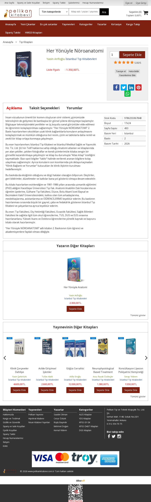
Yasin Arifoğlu (75, 295)
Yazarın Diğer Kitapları (76, 246)
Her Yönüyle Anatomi (75, 287)
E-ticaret (71, 480)
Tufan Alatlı (47, 376)
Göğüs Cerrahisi (75, 368)
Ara (104, 12)
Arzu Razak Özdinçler (103, 376)
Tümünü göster (138, 315)
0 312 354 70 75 (114, 423)
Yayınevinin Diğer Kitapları (75, 327)
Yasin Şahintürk (19, 376)
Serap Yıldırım (130, 376)
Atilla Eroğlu (75, 376)
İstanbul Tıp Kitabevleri (75, 298)
